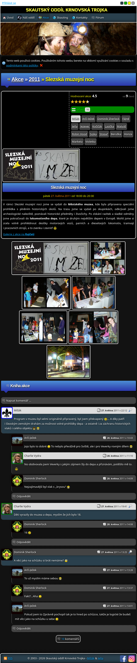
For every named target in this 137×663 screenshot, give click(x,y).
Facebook (123, 658)
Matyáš (121, 126)
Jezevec (84, 126)
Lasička (109, 126)
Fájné (125, 119)
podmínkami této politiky (22, 65)
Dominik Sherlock (108, 119)
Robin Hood (79, 134)
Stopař (104, 134)
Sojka (93, 134)
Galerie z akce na (18, 234)
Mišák (76, 119)
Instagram (131, 658)
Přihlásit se (9, 3)
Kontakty (81, 17)
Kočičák (97, 126)
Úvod (10, 17)
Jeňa (74, 126)
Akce (17, 79)
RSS (10, 658)
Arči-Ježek (88, 119)
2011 (34, 79)
